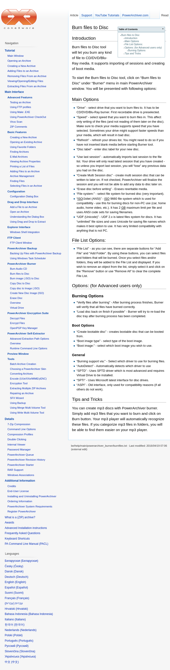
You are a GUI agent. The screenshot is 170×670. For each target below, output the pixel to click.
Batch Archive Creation (23, 364)
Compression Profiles (20, 434)
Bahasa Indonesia (40, 614)
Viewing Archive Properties (25, 161)
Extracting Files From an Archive (26, 86)
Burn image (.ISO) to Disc (24, 278)
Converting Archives (21, 373)
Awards (9, 522)
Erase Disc (16, 298)
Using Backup (18, 403)
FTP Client (14, 237)
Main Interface (14, 92)
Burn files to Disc (130, 35)
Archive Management (22, 176)
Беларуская (29, 560)
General (78, 355)
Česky (18, 566)
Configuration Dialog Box (24, 196)
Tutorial (10, 50)
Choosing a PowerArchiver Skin (28, 368)
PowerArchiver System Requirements (29, 506)
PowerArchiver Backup (22, 248)
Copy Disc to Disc (20, 283)
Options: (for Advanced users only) (143, 47)
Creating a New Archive (21, 66)
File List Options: (134, 44)
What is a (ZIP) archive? (20, 517)
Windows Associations (20, 475)
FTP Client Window (21, 242)
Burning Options (136, 50)
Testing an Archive (20, 102)
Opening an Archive (19, 60)
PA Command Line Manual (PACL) (26, 543)
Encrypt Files (17, 323)
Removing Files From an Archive (26, 76)
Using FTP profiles (20, 107)
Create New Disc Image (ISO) (27, 293)
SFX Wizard (17, 398)
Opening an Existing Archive (26, 142)
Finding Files (17, 181)
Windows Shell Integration (25, 232)
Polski (18, 635)
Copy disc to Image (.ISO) (25, 288)
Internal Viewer (16, 444)
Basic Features (17, 132)
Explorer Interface (18, 227)
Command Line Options (21, 429)
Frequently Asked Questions (22, 533)
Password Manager (19, 449)
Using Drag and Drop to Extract (27, 221)
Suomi (18, 592)
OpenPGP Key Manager (24, 328)
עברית (9, 603)
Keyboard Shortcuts (17, 538)
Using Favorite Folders (23, 147)
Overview (15, 302)
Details (9, 419)
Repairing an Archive (22, 393)
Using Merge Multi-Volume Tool (27, 407)
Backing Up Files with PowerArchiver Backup (35, 253)
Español (22, 587)
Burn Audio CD (18, 268)
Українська (28, 656)
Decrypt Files (17, 318)
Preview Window (18, 353)
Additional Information (20, 480)
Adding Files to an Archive (23, 70)
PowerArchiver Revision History (26, 459)
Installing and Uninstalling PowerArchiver (31, 496)
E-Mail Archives (19, 156)
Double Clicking (16, 439)
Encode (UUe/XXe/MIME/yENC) (28, 378)
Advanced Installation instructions (26, 528)
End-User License (18, 491)
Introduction (131, 38)
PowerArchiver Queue (20, 454)
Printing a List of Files (22, 166)
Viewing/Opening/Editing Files (25, 81)
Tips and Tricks (133, 53)
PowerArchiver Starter (20, 464)
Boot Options (83, 325)
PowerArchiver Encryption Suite (28, 313)
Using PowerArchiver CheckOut (28, 117)
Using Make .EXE (20, 112)
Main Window (15, 55)
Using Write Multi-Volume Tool (27, 412)
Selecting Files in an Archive (26, 185)
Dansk (18, 571)
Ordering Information (19, 501)
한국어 (19, 624)
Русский (22, 646)
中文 (15, 662)
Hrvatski (22, 608)
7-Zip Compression (18, 424)
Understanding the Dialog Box (27, 216)
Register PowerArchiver (21, 511)
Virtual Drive (17, 307)
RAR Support (15, 469)
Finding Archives (19, 151)
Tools (10, 359)
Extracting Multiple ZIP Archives (28, 388)
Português (25, 640)
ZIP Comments (18, 126)
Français (22, 598)
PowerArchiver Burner (21, 263)
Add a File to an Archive (23, 207)
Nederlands (28, 630)
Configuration (16, 191)
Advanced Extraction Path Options (29, 338)
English (20, 582)
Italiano (20, 619)
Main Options (132, 41)
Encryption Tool (18, 383)
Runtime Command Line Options (28, 348)
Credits (11, 486)
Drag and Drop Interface (22, 202)
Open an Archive (19, 211)
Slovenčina (27, 651)
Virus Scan (16, 121)
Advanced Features (19, 97)
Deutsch (22, 577)
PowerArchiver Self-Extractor (26, 333)
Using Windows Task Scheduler (28, 258)
